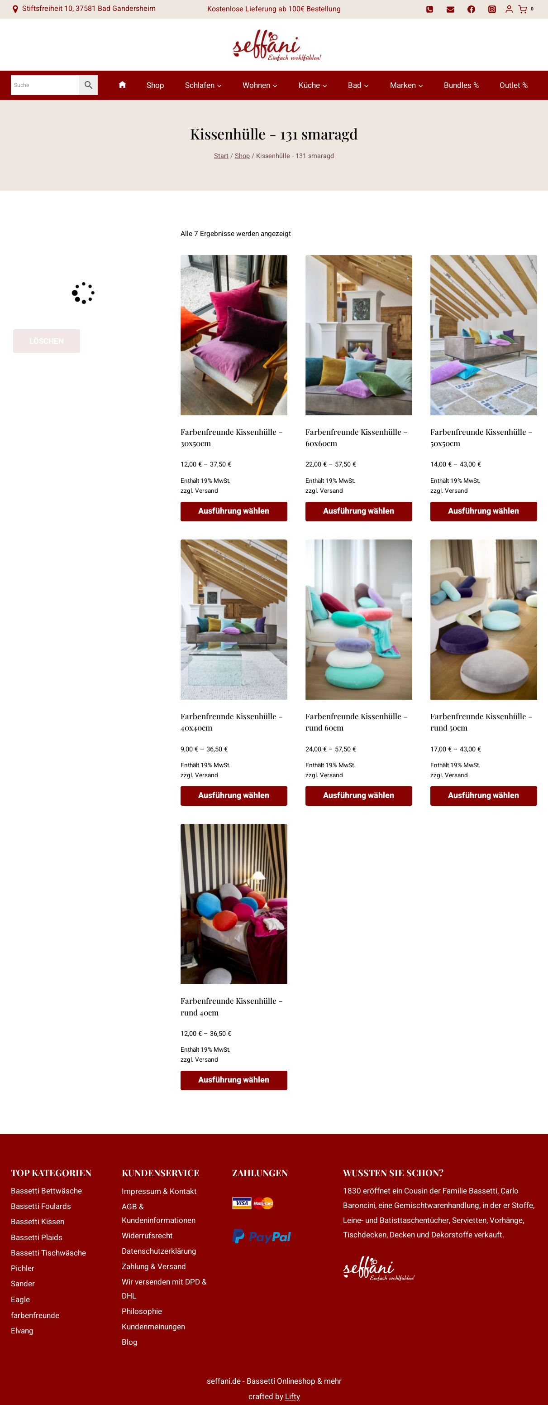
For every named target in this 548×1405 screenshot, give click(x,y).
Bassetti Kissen (37, 1221)
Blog (130, 1342)
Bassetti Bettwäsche (46, 1191)
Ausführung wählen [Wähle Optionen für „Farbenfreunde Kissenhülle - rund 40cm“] (233, 1080)
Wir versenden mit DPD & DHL (164, 1289)
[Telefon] (430, 9)
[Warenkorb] (527, 9)
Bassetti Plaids (36, 1237)
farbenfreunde (35, 1315)
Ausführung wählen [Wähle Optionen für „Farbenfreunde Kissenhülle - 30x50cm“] (233, 511)
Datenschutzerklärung (159, 1251)
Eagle (20, 1299)
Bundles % (461, 85)
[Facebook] (471, 9)
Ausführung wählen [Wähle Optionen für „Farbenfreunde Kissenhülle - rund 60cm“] (358, 795)
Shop (155, 85)
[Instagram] (492, 9)
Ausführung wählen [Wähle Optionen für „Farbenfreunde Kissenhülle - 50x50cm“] (483, 511)
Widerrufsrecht (147, 1235)
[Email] (450, 9)
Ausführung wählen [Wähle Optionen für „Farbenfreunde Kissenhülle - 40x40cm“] (233, 795)
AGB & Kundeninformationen (158, 1214)
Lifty (292, 1396)
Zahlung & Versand (154, 1266)
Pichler (22, 1268)
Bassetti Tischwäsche (48, 1253)
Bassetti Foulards (41, 1206)
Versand (206, 491)
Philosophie (142, 1311)
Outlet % (514, 85)
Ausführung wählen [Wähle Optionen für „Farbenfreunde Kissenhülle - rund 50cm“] (483, 795)
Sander (23, 1284)
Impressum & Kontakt (159, 1191)
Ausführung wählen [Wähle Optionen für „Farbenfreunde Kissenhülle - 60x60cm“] (358, 511)
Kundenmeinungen (153, 1327)
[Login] (509, 9)
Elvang (22, 1331)
